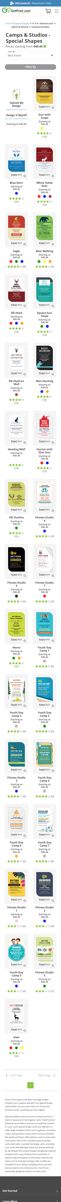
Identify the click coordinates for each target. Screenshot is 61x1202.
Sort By (11, 51)
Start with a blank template (16, 118)
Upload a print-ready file (16, 109)
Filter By (30, 67)
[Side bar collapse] (57, 11)
